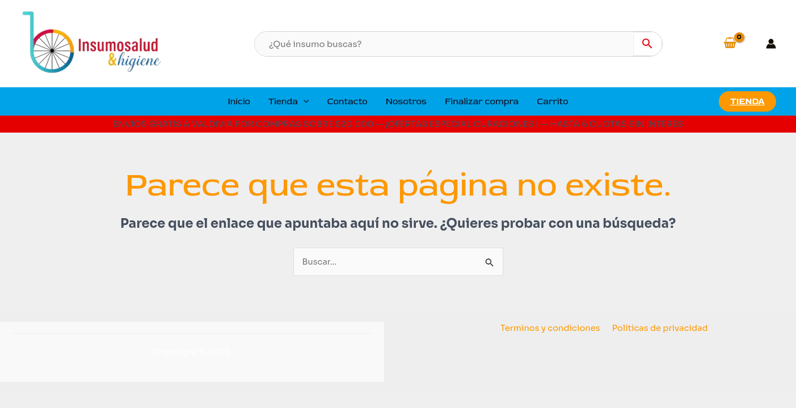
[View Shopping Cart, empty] (738, 43)
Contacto (347, 101)
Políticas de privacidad (659, 328)
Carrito (552, 101)
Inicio (239, 101)
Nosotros (406, 101)
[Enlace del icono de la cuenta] (771, 44)
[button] (303, 101)
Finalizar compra (482, 101)
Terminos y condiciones (551, 328)
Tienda (288, 101)
